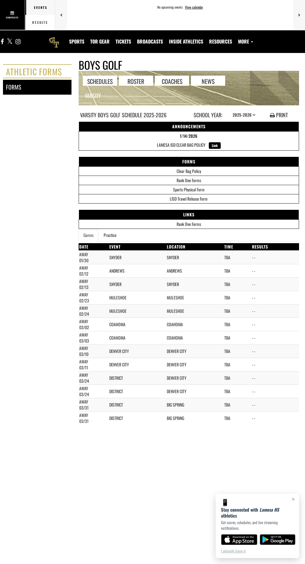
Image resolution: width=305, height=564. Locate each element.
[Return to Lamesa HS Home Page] (54, 37)
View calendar (194, 7)
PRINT (279, 115)
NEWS (208, 81)
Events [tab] (40, 7)
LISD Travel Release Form (189, 199)
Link (215, 145)
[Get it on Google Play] (278, 539)
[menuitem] (100, 41)
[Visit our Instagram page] (18, 42)
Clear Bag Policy (189, 171)
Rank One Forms (189, 180)
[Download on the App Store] (239, 539)
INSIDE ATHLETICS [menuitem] (186, 41)
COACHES (172, 81)
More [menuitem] (245, 41)
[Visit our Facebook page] (2, 42)
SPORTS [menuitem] (76, 41)
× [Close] (293, 499)
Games (88, 235)
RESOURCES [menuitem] (220, 41)
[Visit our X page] (9, 42)
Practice (110, 235)
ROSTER (135, 81)
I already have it (233, 551)
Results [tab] (40, 22)
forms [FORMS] (13, 87)
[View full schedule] (12, 15)
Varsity (93, 95)
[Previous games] (61, 15)
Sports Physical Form (189, 189)
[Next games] (299, 15)
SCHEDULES (100, 81)
